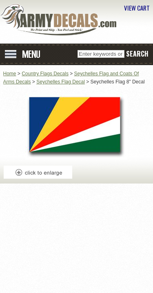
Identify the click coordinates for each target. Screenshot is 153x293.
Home (9, 74)
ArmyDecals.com (61, 19)
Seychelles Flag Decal (60, 82)
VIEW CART (137, 7)
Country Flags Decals (45, 74)
